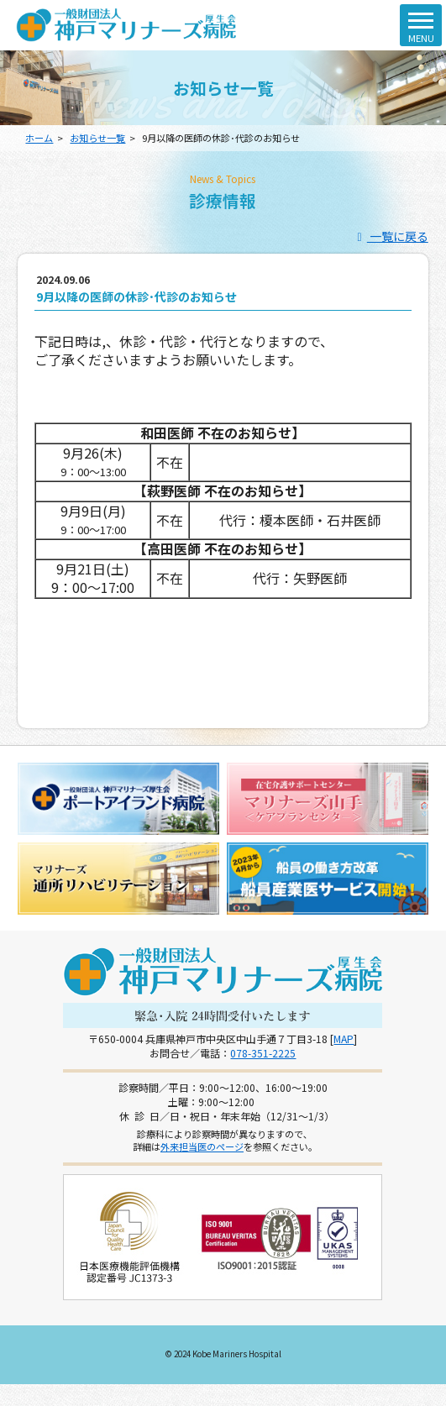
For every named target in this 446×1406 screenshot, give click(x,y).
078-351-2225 (263, 1053)
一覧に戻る (390, 236)
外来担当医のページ (202, 1146)
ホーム (39, 137)
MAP (343, 1038)
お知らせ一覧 (97, 137)
